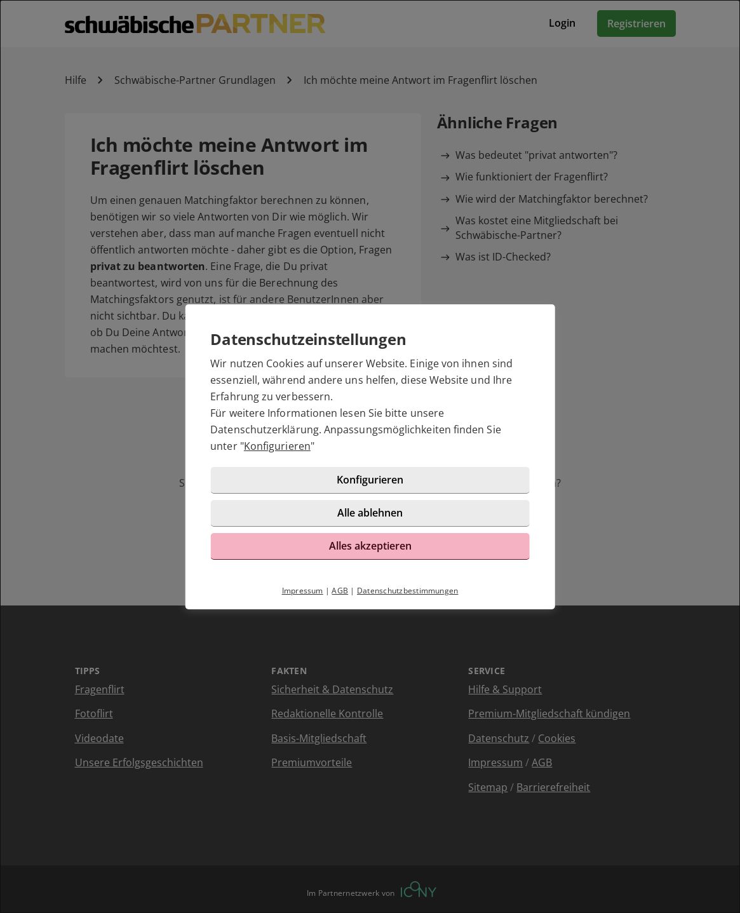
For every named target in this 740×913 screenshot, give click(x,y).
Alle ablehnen (370, 513)
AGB (340, 590)
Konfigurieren (277, 446)
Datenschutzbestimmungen (408, 590)
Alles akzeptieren (370, 546)
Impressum (302, 590)
